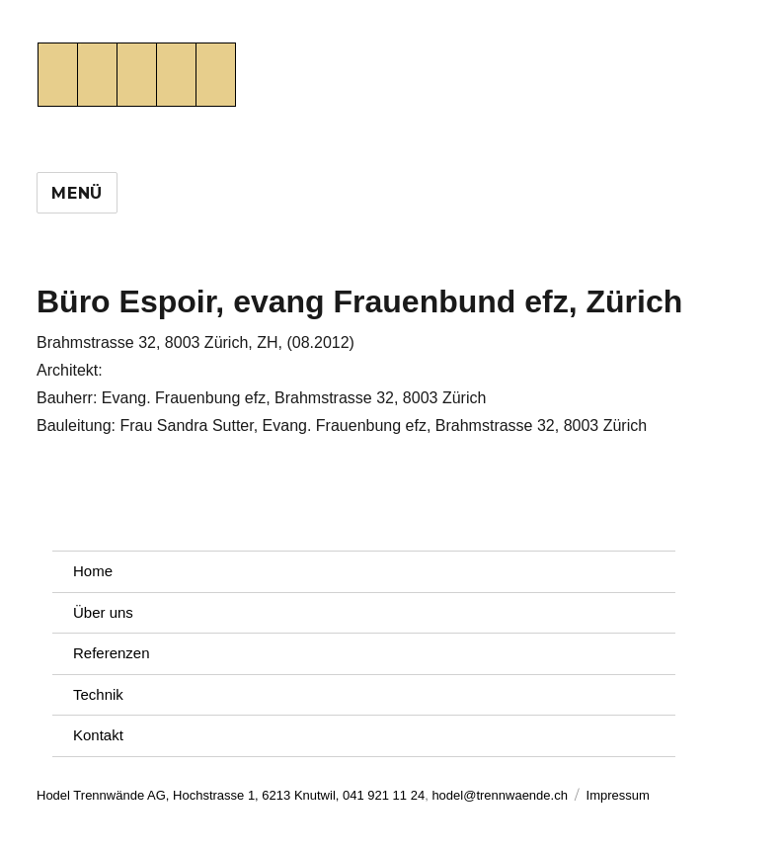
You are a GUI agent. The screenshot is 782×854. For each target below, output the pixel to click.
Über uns (103, 612)
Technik (98, 694)
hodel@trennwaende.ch (499, 795)
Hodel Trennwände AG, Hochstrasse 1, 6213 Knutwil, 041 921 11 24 (231, 795)
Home (93, 570)
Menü (77, 193)
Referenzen (111, 652)
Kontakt (98, 734)
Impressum (618, 795)
